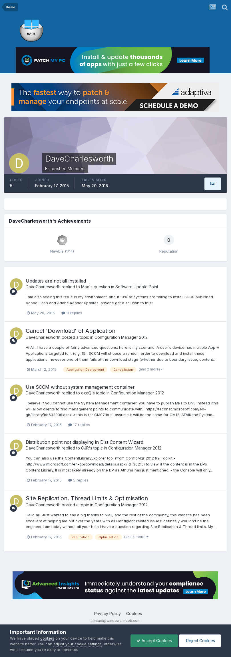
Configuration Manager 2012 (121, 337)
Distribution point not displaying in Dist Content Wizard (84, 442)
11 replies (71, 313)
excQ (86, 392)
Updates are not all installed (56, 281)
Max (85, 286)
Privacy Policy (107, 613)
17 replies (79, 424)
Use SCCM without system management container (80, 387)
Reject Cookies (200, 640)
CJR (85, 448)
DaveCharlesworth (43, 286)
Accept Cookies (154, 640)
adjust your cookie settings (77, 644)
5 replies (78, 480)
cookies (47, 638)
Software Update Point (136, 286)
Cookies (134, 613)
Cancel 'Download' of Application (70, 330)
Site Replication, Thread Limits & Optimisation (87, 498)
